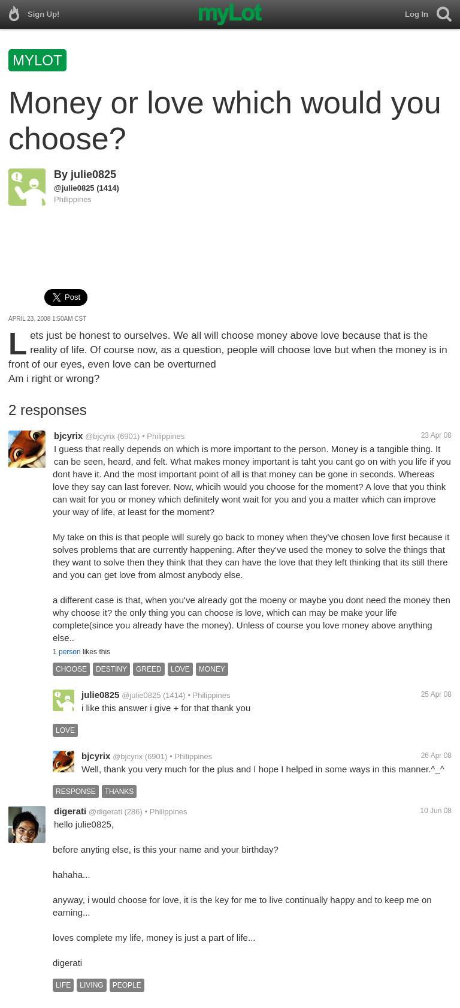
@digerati (105, 811)
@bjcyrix (100, 436)
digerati (70, 811)
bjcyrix (68, 436)
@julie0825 (74, 187)
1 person (67, 652)
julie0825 (93, 174)
